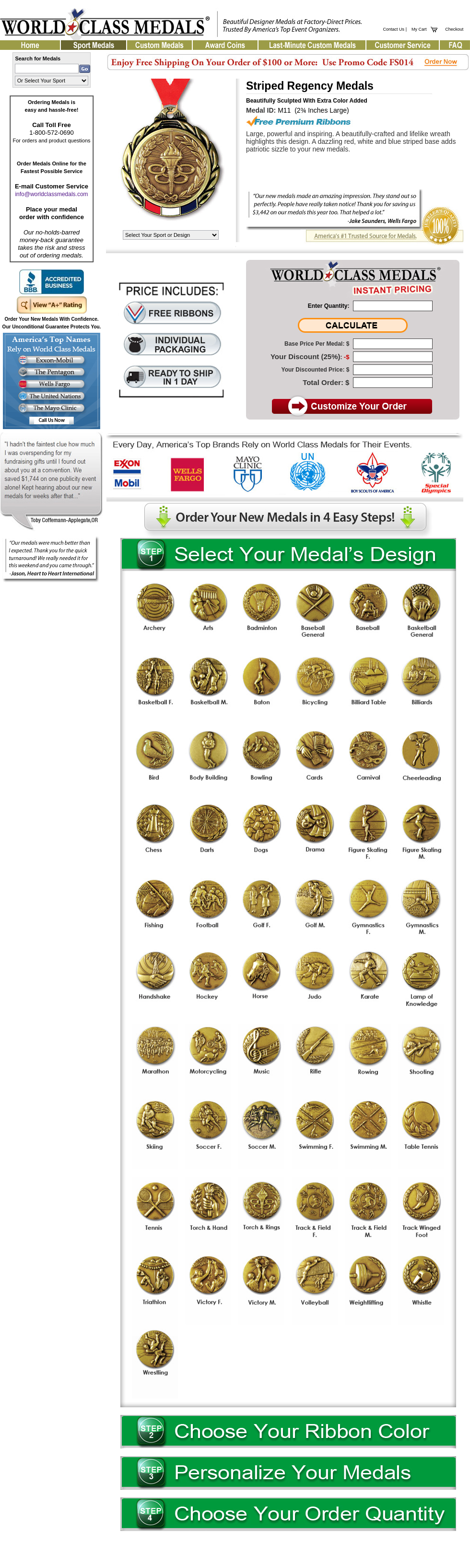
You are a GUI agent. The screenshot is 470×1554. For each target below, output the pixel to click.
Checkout (454, 29)
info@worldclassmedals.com (51, 194)
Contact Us (394, 29)
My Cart (418, 29)
